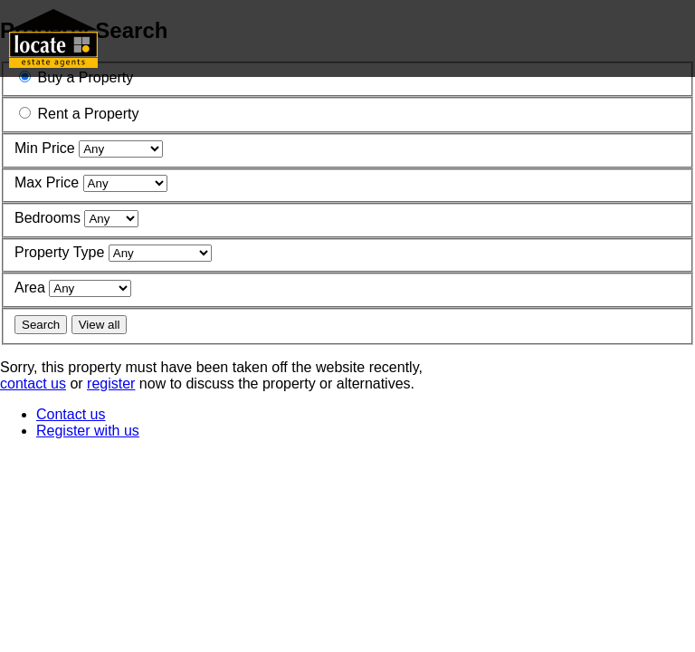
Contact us (70, 414)
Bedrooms (47, 217)
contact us (33, 383)
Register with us (87, 430)
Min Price (44, 148)
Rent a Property (87, 113)
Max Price (46, 182)
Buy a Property (85, 77)
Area (29, 287)
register (111, 383)
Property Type (59, 252)
